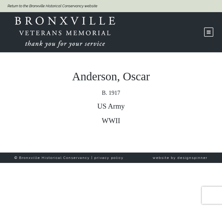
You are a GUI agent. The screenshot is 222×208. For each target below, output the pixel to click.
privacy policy (109, 158)
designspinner (192, 158)
